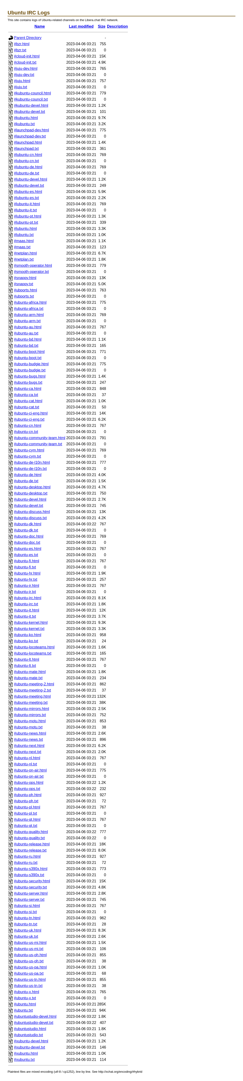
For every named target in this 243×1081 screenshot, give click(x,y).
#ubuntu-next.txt (27, 752)
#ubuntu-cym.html (29, 450)
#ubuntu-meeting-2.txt (32, 690)
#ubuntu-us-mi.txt (28, 949)
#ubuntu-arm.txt (27, 321)
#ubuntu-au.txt (26, 333)
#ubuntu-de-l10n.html (32, 462)
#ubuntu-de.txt (26, 481)
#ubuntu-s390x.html (30, 869)
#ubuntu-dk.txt (26, 530)
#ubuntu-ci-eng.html (30, 413)
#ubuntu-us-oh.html (30, 955)
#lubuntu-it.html (27, 204)
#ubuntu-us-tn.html (30, 980)
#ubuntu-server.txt (29, 900)
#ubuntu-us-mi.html (30, 943)
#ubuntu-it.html (26, 610)
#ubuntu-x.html (26, 992)
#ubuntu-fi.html (26, 561)
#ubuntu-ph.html (28, 795)
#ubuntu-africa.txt (28, 309)
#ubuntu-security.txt (30, 887)
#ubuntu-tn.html (27, 918)
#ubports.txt (24, 296)
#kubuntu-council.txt (31, 99)
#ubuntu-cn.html (27, 426)
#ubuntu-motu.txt (28, 727)
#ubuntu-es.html (27, 549)
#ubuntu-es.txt (26, 555)
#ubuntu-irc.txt (26, 604)
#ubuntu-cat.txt (26, 407)
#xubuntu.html (26, 1053)
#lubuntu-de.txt (26, 173)
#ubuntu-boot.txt (28, 358)
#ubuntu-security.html (32, 881)
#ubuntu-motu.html (30, 721)
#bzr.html (21, 44)
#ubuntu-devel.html (30, 499)
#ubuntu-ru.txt (25, 863)
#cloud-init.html (27, 56)
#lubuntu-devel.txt (29, 185)
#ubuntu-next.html (29, 746)
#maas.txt (22, 247)
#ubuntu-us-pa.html (30, 967)
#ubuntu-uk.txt (26, 936)
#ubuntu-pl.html (27, 807)
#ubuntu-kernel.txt (29, 629)
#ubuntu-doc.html (28, 536)
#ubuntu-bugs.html (30, 376)
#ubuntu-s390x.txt (29, 875)
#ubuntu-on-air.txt (29, 776)
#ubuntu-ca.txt (26, 395)
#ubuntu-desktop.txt (30, 493)
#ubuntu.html (25, 1004)
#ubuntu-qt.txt (25, 826)
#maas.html (24, 241)
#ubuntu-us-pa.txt (29, 973)
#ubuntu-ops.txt (27, 789)
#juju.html (22, 81)
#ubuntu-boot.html (29, 352)
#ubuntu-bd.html (28, 339)
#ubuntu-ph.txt (26, 801)
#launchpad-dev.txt (30, 136)
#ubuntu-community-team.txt (38, 444)
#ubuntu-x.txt (25, 998)
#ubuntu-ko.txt (26, 641)
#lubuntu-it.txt (25, 210)
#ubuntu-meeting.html (32, 696)
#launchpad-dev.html (31, 130)
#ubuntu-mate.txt (28, 678)
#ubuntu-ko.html (27, 635)
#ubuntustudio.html (30, 1029)
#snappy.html (25, 278)
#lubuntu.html (25, 229)
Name (39, 26)
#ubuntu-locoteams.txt (32, 653)
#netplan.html (25, 253)
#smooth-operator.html (33, 266)
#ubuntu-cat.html (28, 401)
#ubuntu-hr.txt (25, 579)
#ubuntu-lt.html (26, 659)
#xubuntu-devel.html (31, 1041)
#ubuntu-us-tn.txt (28, 986)
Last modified (81, 26)
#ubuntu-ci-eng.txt (29, 419)
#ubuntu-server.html (30, 893)
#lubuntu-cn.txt (26, 161)
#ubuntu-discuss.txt (30, 518)
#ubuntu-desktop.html (32, 487)
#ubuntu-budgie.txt (30, 370)
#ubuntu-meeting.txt (30, 703)
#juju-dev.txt (24, 75)
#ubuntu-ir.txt (25, 592)
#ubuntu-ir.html (26, 586)
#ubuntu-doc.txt (27, 542)
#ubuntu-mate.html (30, 672)
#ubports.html (25, 290)
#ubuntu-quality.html (31, 832)
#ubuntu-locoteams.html (34, 647)
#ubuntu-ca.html (27, 389)
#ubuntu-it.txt (25, 616)
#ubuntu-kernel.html (30, 623)
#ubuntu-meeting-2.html (34, 684)
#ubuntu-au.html (28, 327)
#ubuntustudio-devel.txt (33, 1023)
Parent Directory (28, 38)
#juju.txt (20, 87)
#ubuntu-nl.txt (25, 764)
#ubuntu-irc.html (27, 598)
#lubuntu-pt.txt (26, 222)
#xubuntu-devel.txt (29, 1047)
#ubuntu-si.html (27, 906)
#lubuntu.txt (24, 235)
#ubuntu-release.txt (30, 850)
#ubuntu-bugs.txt (28, 382)
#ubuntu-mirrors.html (31, 709)
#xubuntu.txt (24, 1060)
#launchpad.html (28, 142)
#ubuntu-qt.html (27, 819)
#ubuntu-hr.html (27, 573)
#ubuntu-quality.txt (29, 838)
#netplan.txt (24, 259)
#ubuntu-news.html (30, 733)
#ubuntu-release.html (32, 844)
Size (101, 26)
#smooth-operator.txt (31, 272)
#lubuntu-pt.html (27, 216)
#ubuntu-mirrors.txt (30, 715)
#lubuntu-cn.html (28, 155)
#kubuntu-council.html (32, 93)
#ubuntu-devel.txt (28, 506)
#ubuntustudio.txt (28, 1035)
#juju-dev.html (25, 69)
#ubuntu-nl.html (27, 758)
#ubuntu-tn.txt (25, 924)
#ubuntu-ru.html (27, 856)
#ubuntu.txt (23, 1010)
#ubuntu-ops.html (28, 783)
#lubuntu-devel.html (30, 179)
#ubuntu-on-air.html (30, 770)
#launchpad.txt (26, 149)
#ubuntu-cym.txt (27, 456)
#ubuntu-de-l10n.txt (30, 469)
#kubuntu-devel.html (31, 105)
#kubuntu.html (26, 118)
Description (117, 26)
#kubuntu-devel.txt (29, 112)
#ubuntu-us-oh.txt (29, 961)
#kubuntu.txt (24, 124)
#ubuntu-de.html (28, 475)
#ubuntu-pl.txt (25, 813)
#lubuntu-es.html (28, 192)
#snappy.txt (23, 284)
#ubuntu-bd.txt (26, 346)
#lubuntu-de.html (28, 167)
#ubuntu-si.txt (25, 912)
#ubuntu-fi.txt (25, 567)
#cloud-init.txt (25, 62)
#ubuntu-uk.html (27, 930)
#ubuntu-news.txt (28, 739)
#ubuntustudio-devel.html (35, 1016)
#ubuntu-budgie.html (31, 364)
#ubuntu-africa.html (30, 302)
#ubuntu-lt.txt (25, 666)
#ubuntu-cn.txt (26, 432)
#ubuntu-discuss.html (32, 512)
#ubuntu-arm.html (29, 315)
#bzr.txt (20, 50)
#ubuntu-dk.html (27, 524)
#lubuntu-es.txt (26, 198)
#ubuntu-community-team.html (39, 438)
